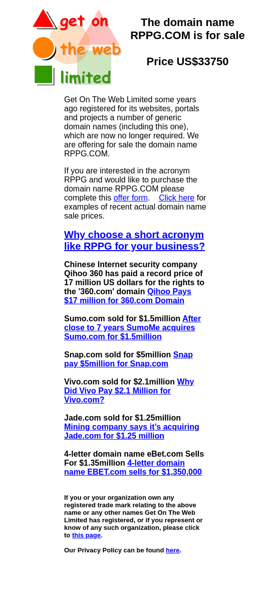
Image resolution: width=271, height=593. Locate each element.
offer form (131, 197)
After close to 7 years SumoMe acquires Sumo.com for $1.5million (132, 327)
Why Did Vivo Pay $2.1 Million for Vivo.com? (129, 390)
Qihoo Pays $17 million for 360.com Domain (127, 296)
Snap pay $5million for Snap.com (128, 359)
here (172, 550)
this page (86, 535)
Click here (176, 197)
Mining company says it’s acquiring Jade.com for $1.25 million (131, 431)
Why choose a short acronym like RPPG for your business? (134, 240)
